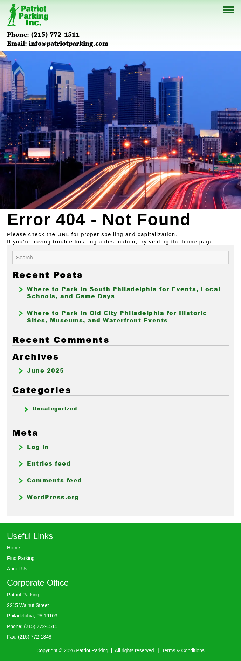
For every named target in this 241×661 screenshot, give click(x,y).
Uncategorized (54, 408)
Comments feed (54, 480)
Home (13, 547)
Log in (38, 447)
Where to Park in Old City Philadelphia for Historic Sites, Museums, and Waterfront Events (117, 316)
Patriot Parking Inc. (28, 15)
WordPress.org (53, 497)
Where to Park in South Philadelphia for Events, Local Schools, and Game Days (124, 292)
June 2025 (45, 370)
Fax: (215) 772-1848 (29, 637)
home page (197, 242)
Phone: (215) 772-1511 (43, 35)
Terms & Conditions (183, 650)
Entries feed (49, 463)
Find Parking (21, 558)
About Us (17, 569)
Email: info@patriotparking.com (57, 43)
